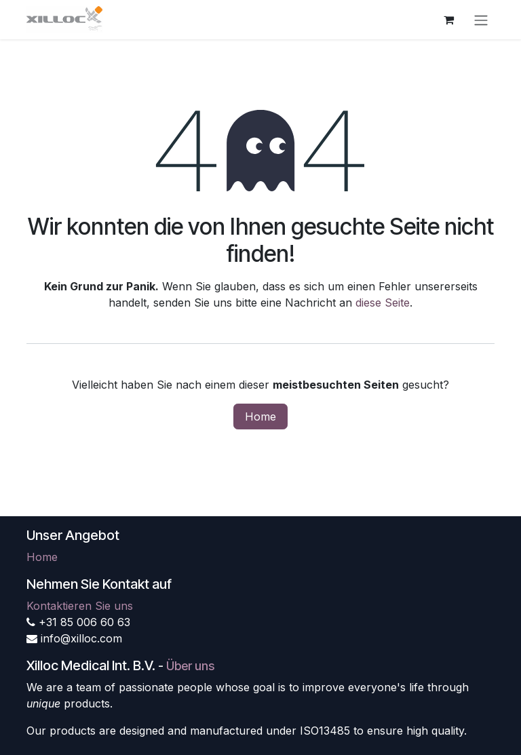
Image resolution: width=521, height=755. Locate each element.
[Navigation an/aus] (481, 19)
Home (260, 416)
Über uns (190, 666)
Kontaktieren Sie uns (79, 606)
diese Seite (382, 302)
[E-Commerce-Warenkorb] (448, 19)
